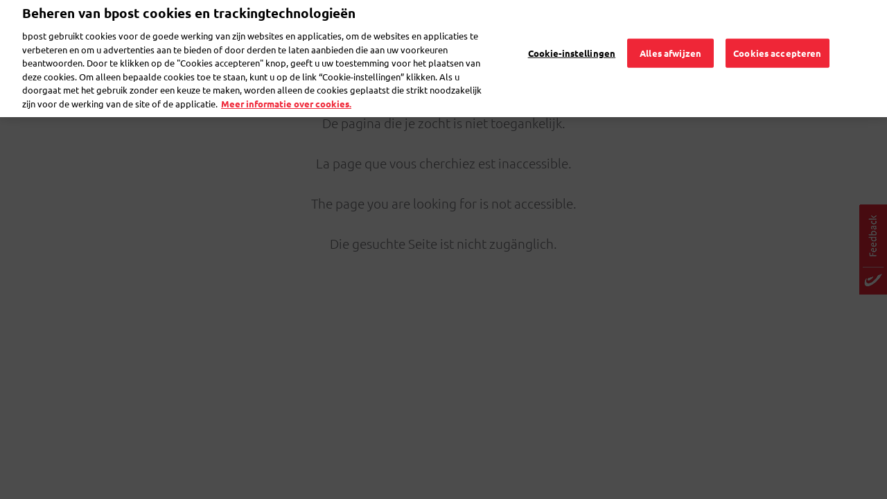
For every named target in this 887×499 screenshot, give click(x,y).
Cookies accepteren (777, 35)
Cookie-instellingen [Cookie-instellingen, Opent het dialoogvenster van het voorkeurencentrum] (571, 35)
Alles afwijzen (670, 35)
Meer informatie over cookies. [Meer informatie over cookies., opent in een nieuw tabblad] (286, 85)
